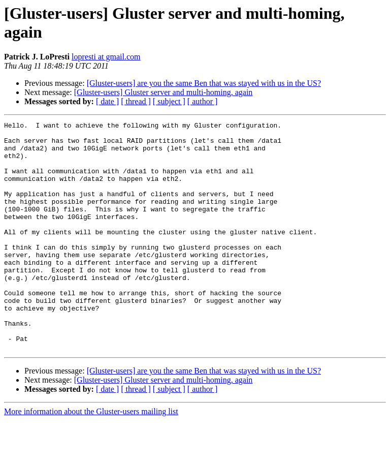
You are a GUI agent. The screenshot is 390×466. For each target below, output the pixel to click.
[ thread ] (136, 101)
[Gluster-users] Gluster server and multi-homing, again (163, 92)
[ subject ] (169, 101)
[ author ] (202, 101)
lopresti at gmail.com (106, 56)
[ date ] (107, 101)
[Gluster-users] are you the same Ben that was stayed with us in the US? (204, 83)
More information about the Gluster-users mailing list (91, 457)
